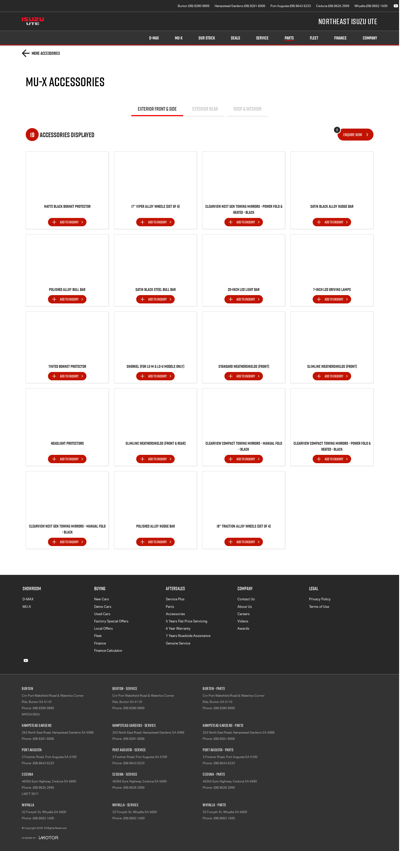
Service (262, 38)
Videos (242, 621)
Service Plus (175, 599)
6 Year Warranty (178, 628)
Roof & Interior (248, 108)
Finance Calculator (108, 651)
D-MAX (28, 599)
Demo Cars (102, 607)
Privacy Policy (320, 599)
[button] (67, 176)
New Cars (101, 599)
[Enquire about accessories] (355, 135)
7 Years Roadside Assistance (188, 636)
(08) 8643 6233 (43, 763)
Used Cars (102, 614)
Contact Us (246, 599)
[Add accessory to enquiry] (67, 222)
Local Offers (103, 628)
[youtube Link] (396, 6)
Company (370, 38)
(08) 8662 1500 (43, 818)
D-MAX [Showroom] (154, 38)
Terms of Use (319, 607)
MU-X (27, 607)
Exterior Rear (205, 108)
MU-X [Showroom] (178, 38)
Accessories (175, 614)
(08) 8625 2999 (43, 787)
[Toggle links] (40, 838)
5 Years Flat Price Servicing (186, 621)
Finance (340, 38)
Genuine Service (178, 643)
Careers (243, 614)
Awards (243, 628)
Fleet (314, 38)
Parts (289, 38)
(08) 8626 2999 (134, 787)
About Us (244, 607)
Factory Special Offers (111, 621)
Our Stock (207, 38)
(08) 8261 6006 (43, 739)
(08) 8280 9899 (43, 708)
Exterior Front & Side (157, 108)
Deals (235, 38)
